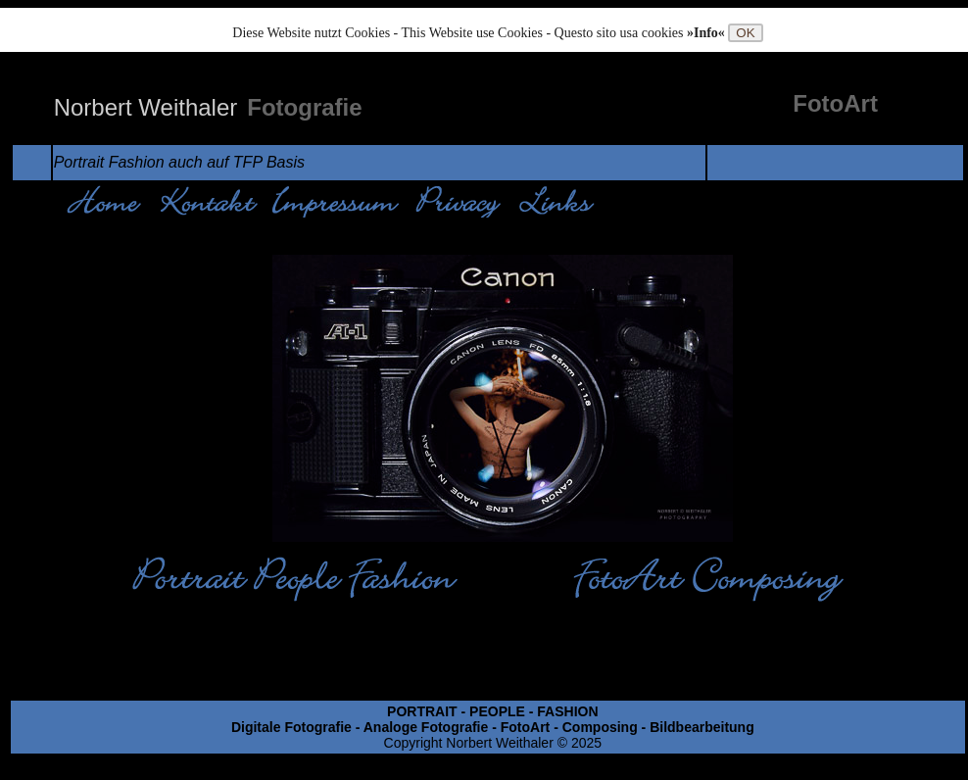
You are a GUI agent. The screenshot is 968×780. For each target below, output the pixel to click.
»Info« (707, 32)
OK (745, 32)
